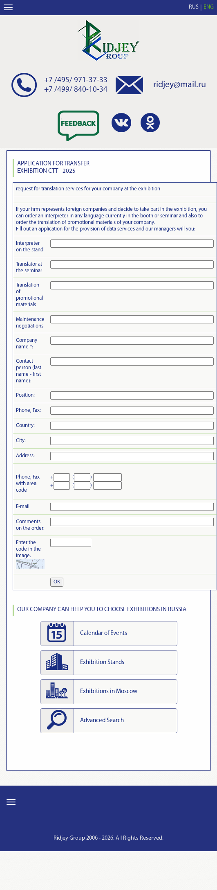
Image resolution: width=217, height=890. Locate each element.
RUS (194, 7)
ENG (209, 7)
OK (57, 582)
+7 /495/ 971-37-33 (75, 80)
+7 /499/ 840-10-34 (75, 90)
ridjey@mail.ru (179, 85)
